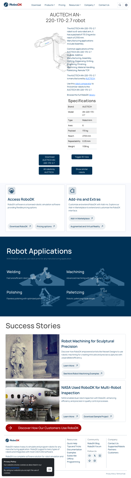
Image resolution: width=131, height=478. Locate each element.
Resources (74, 5)
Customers (113, 452)
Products (49, 5)
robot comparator (83, 83)
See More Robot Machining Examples (81, 373)
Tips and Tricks (74, 446)
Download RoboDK (19, 226)
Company (88, 5)
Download (36, 5)
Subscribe (72, 455)
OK (49, 469)
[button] (126, 5)
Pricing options (44, 226)
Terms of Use (121, 474)
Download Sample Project (96, 416)
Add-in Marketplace (80, 218)
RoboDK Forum (94, 446)
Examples (71, 452)
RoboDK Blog (93, 443)
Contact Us (104, 5)
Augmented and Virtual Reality (85, 226)
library (92, 94)
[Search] (119, 5)
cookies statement (11, 467)
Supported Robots (116, 446)
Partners (112, 449)
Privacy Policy (111, 474)
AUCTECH (90, 78)
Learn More (71, 365)
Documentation (74, 449)
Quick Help (72, 443)
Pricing (62, 5)
